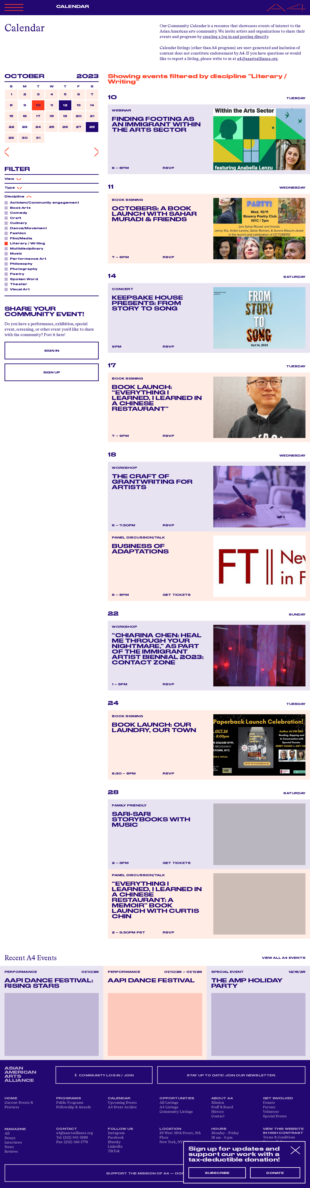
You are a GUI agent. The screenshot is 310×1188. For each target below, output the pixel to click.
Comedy (17, 212)
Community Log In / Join (103, 1075)
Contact (218, 1116)
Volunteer (271, 1112)
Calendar (72, 7)
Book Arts (19, 207)
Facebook (116, 1138)
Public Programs (69, 1103)
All (7, 1133)
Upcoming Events (122, 1103)
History (217, 1112)
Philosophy (20, 263)
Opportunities (176, 1098)
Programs (68, 1098)
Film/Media (20, 238)
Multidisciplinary (25, 248)
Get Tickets (177, 595)
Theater (17, 284)
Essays (10, 1138)
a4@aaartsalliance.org (257, 59)
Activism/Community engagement (43, 202)
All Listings (168, 1103)
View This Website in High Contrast (283, 1131)
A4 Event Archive (122, 1107)
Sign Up (51, 372)
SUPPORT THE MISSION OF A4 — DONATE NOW (155, 1173)
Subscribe (217, 1173)
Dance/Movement (27, 228)
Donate (269, 1103)
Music (15, 253)
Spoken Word (23, 279)
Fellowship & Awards (73, 1107)
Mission (217, 1103)
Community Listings (176, 1112)
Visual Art (19, 289)
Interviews (13, 1143)
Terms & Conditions (279, 1137)
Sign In (51, 350)
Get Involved (278, 1098)
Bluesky (114, 1142)
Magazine (15, 1129)
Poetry (16, 274)
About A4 (222, 1098)
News (9, 1147)
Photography (22, 269)
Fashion (17, 233)
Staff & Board (222, 1107)
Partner (269, 1107)
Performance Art (27, 258)
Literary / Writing (26, 243)
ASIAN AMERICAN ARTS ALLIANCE (20, 1074)
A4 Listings (168, 1107)
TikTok (114, 1151)
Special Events (275, 1116)
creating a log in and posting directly (235, 37)
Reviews (11, 1152)
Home (11, 1098)
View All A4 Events (283, 958)
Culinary (17, 223)
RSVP (168, 168)
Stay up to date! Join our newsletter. (231, 1075)
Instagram (116, 1133)
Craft (14, 218)
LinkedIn (115, 1147)
